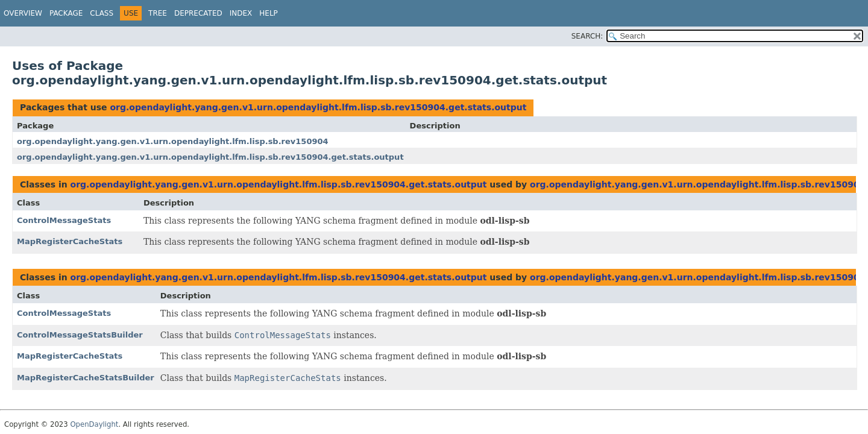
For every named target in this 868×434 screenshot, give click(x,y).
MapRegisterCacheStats (69, 241)
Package (66, 13)
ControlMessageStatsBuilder (80, 334)
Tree (157, 13)
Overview (23, 13)
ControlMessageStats (64, 220)
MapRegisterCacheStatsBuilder (85, 377)
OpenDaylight (94, 424)
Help (268, 13)
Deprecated (198, 13)
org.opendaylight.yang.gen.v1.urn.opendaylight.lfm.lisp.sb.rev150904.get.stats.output (318, 107)
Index (241, 13)
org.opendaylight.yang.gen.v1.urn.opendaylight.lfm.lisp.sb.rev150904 (173, 141)
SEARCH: (587, 36)
